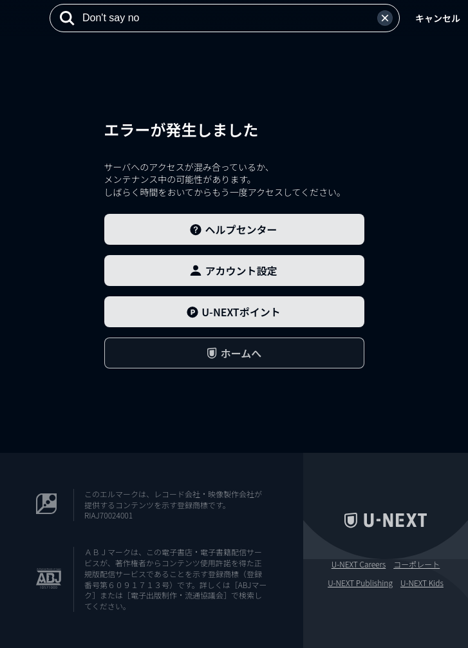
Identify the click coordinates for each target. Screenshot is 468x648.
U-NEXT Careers (359, 564)
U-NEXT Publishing (360, 583)
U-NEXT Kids (422, 583)
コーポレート (416, 564)
